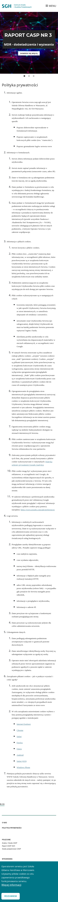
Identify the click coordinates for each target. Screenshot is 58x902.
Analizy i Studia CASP (9, 843)
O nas (4, 823)
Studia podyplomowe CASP (11, 849)
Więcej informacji (11, 885)
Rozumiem (10, 896)
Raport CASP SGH (8, 846)
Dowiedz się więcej (29, 53)
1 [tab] (24, 76)
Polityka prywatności (11, 828)
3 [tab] (33, 76)
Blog (2, 804)
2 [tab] (29, 76)
